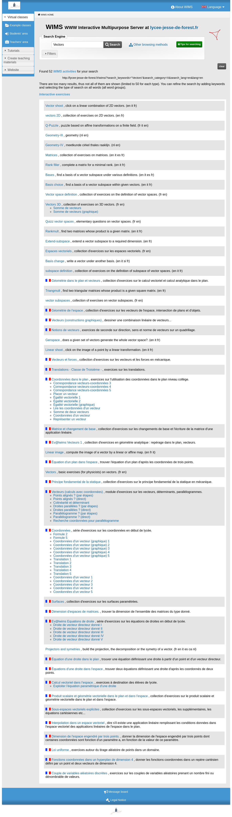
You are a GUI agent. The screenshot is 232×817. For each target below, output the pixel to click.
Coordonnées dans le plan (70, 379)
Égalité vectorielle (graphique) (74, 404)
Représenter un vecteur (69, 419)
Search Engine (54, 36)
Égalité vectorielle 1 (67, 397)
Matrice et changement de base (73, 429)
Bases (49, 175)
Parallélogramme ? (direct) (71, 517)
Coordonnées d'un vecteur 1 (73, 577)
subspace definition (58, 271)
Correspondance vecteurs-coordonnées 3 (82, 383)
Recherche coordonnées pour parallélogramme (86, 520)
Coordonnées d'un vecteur (71, 415)
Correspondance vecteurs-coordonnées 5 (82, 390)
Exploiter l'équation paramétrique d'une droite (84, 686)
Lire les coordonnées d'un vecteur (76, 408)
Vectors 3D (53, 204)
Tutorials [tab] (11, 50)
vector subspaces (57, 300)
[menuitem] (182, 7)
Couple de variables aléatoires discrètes (79, 773)
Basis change (54, 261)
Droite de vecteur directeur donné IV (78, 636)
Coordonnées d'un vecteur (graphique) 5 (81, 555)
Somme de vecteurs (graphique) (75, 211)
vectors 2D (52, 115)
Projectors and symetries (62, 649)
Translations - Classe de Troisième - (77, 369)
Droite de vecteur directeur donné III (78, 632)
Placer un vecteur (65, 394)
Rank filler (52, 165)
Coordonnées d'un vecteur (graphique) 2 (81, 545)
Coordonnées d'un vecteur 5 (73, 591)
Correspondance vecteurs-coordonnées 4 (82, 386)
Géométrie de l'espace (67, 310)
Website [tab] (11, 70)
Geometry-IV (54, 145)
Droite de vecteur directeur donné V (78, 639)
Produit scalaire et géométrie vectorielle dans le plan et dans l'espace (100, 696)
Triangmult (52, 290)
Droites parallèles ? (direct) (72, 510)
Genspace (52, 340)
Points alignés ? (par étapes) (73, 495)
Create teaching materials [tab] (17, 60)
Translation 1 (62, 559)
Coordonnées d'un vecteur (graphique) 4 (81, 552)
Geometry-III (54, 135)
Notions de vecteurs (65, 330)
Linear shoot (54, 349)
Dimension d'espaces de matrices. (75, 611)
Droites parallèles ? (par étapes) (75, 506)
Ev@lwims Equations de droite (73, 621)
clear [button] (222, 66)
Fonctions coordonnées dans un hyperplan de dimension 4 (92, 759)
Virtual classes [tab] (16, 17)
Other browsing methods (150, 44)
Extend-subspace (57, 241)
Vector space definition (61, 194)
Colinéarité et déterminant (71, 502)
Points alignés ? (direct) (69, 499)
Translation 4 (62, 570)
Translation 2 (62, 563)
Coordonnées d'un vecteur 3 (73, 584)
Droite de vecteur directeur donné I (77, 625)
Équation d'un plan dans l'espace (74, 462)
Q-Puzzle (51, 125)
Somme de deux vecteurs (71, 412)
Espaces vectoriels (58, 251)
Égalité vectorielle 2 (67, 401)
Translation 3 (62, 566)
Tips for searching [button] (190, 44)
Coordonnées (61, 530)
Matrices (51, 155)
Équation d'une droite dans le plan (75, 659)
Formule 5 (60, 537)
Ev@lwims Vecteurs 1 (67, 442)
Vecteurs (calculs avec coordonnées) (77, 492)
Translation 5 (62, 573)
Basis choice (54, 184)
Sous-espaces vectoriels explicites (75, 709)
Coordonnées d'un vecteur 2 (73, 581)
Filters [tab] (50, 53)
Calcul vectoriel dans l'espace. (73, 682)
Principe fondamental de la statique (76, 482)
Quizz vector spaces (59, 221)
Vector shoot (54, 105)
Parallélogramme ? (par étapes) (75, 513)
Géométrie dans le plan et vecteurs (76, 280)
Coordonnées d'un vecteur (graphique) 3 (81, 548)
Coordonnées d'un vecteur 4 (73, 588)
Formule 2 (60, 534)
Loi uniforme (60, 750)
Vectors (50, 472)
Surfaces (58, 601)
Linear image (54, 452)
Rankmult (52, 231)
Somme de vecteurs (67, 208)
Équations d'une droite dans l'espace (77, 669)
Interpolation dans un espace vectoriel (78, 723)
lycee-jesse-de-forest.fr (174, 27)
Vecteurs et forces (64, 359)
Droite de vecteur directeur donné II (77, 628)
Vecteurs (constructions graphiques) (77, 320)
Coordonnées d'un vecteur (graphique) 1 (81, 541)
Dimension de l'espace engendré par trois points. (85, 736)
